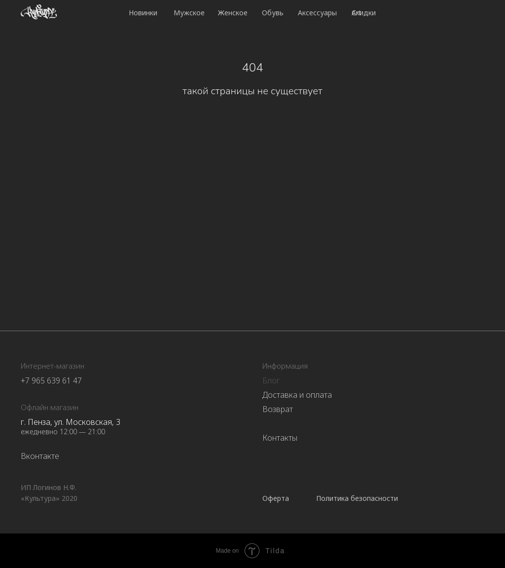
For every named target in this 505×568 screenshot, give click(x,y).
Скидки (364, 12)
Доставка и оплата (297, 394)
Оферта (275, 498)
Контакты (279, 437)
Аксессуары (317, 12)
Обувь (273, 12)
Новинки (143, 12)
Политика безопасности (357, 498)
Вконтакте (40, 456)
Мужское (189, 12)
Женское (233, 12)
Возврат (277, 409)
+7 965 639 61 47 (51, 380)
